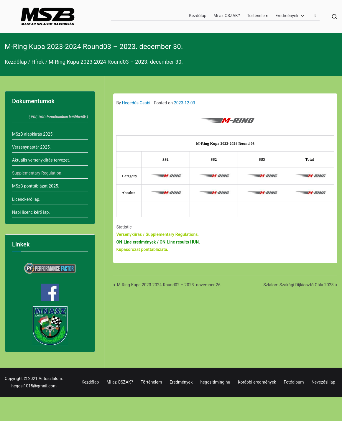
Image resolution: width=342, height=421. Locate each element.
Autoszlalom (50, 378)
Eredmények (289, 15)
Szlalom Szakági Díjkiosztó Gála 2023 (298, 284)
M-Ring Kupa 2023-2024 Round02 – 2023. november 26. (169, 284)
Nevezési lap (323, 382)
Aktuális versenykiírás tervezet (40, 160)
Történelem (257, 15)
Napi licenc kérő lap (30, 212)
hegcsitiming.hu (215, 382)
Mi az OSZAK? (226, 15)
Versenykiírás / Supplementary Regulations (157, 234)
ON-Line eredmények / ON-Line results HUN (157, 242)
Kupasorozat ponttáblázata (141, 249)
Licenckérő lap (25, 199)
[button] (301, 15)
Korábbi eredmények (257, 382)
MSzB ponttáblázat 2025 (35, 186)
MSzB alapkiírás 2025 (32, 134)
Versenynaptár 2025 (31, 147)
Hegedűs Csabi (136, 103)
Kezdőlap (197, 15)
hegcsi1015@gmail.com (34, 386)
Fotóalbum (294, 382)
